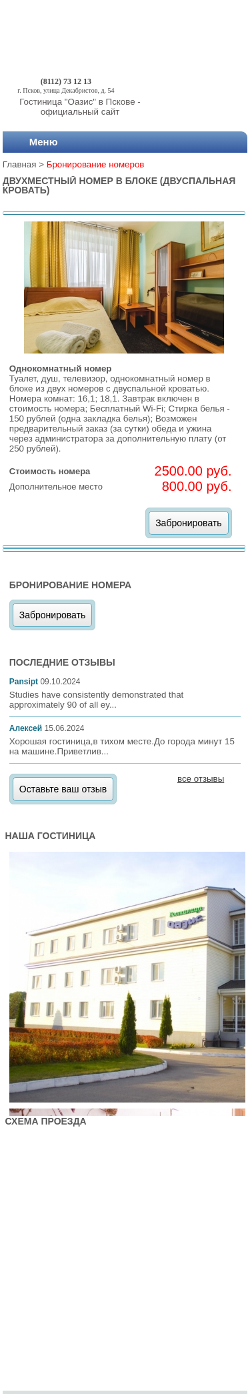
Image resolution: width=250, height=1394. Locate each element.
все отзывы (200, 779)
